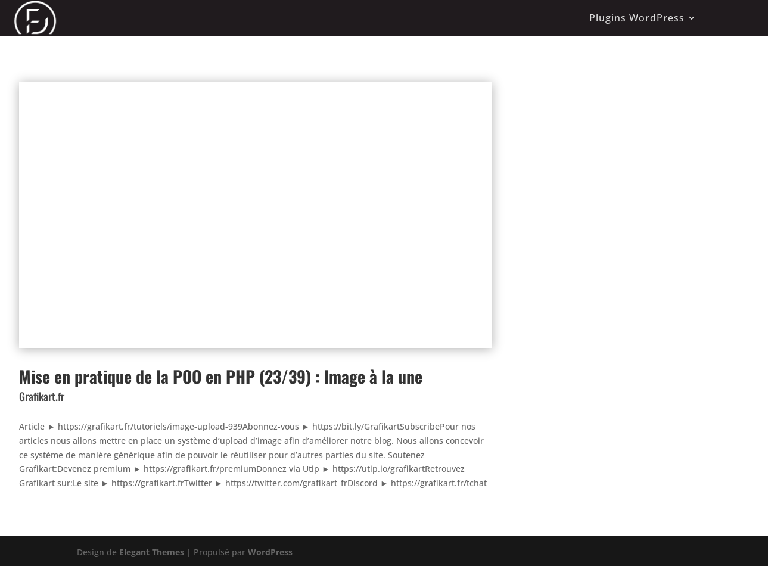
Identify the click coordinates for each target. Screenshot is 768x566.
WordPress (270, 552)
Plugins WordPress (637, 17)
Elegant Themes (151, 552)
